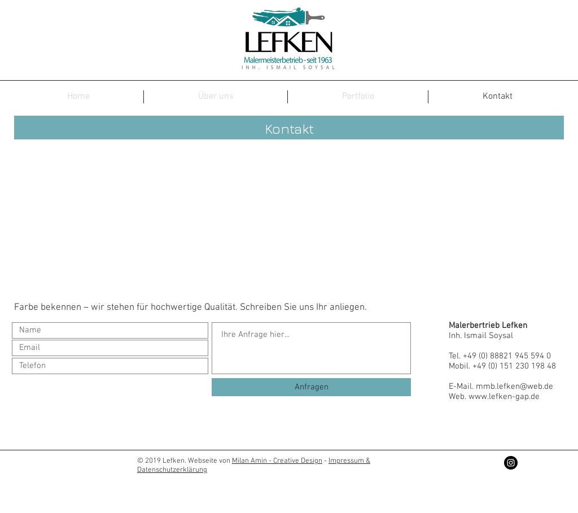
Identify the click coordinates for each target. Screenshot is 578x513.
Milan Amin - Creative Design (277, 461)
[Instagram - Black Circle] (511, 463)
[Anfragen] (311, 387)
